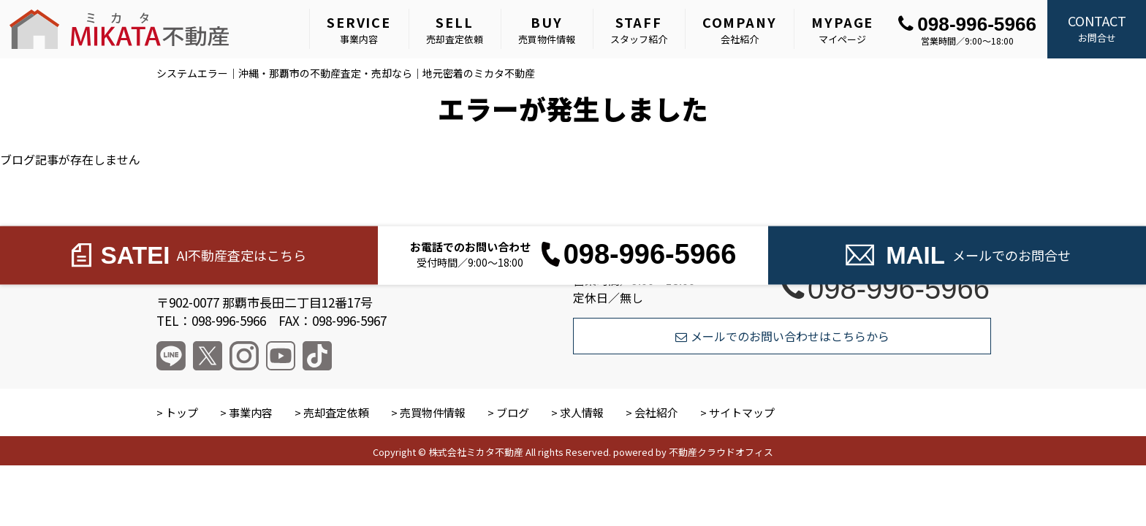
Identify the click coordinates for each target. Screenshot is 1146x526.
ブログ (512, 412)
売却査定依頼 (454, 29)
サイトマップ (742, 412)
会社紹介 (739, 29)
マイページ (842, 29)
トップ (181, 412)
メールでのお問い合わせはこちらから (782, 336)
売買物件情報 (546, 29)
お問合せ (1096, 28)
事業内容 (359, 29)
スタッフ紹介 (638, 29)
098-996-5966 (967, 24)
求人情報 (582, 412)
